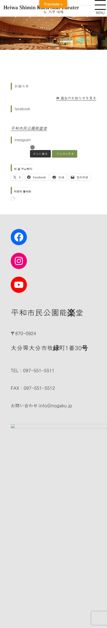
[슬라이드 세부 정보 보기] (53, 33)
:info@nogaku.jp (41, 405)
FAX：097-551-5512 (33, 388)
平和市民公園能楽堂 (29, 128)
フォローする (65, 154)
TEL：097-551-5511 (32, 370)
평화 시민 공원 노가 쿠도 (54, 588)
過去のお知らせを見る (76, 98)
